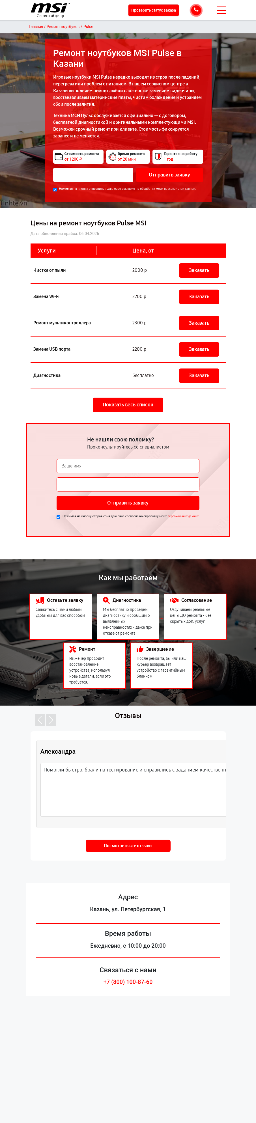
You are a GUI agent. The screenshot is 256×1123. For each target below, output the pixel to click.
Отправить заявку (169, 175)
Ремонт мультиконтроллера (62, 323)
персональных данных (179, 189)
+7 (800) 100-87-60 (128, 981)
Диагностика (47, 375)
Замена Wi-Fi (46, 296)
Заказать (199, 270)
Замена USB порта (51, 349)
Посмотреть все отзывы (128, 845)
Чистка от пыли (49, 270)
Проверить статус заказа (153, 10)
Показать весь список (128, 405)
